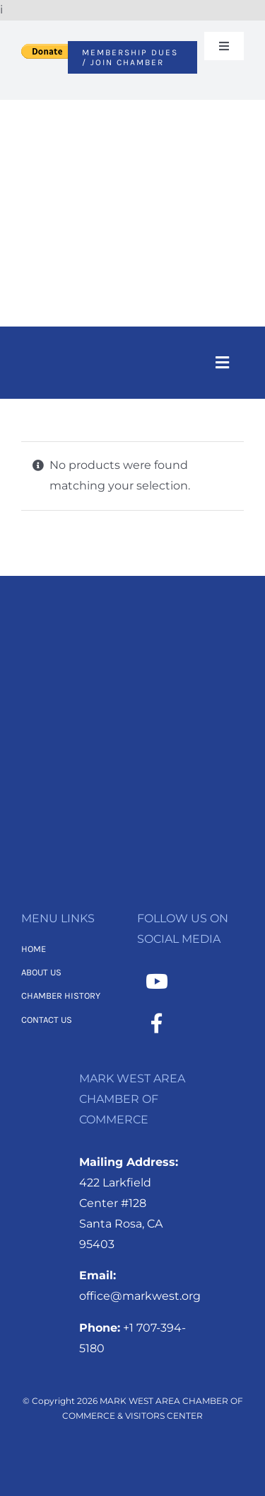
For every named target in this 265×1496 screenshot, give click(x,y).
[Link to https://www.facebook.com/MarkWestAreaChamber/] (157, 1023)
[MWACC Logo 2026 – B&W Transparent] (133, 645)
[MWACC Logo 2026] (132, 118)
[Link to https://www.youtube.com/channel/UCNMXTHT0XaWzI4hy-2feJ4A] (157, 982)
